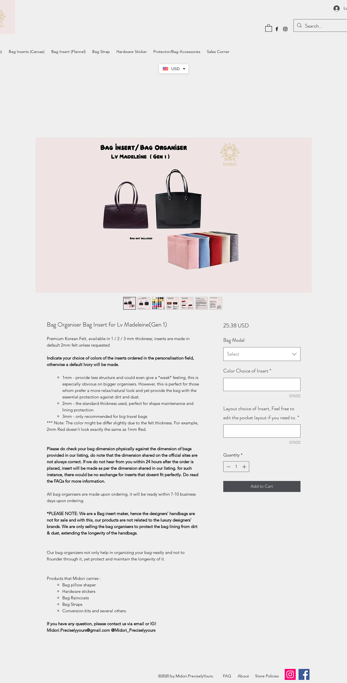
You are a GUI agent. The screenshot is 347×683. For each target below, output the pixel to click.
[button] (268, 28)
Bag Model (234, 340)
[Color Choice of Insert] (262, 384)
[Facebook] (277, 29)
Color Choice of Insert (247, 370)
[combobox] (261, 354)
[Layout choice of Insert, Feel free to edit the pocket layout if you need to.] (262, 431)
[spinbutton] (236, 467)
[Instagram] (285, 29)
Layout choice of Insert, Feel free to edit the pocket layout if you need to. (261, 413)
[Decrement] (228, 467)
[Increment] (245, 467)
